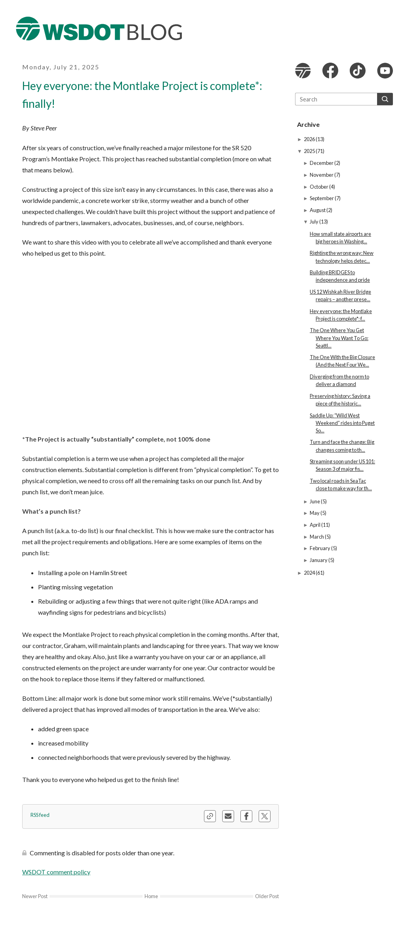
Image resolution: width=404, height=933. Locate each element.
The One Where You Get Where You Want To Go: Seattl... (339, 337)
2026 (310, 139)
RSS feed (40, 815)
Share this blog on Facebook (246, 816)
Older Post (267, 896)
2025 (310, 151)
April (315, 525)
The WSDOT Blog (99, 28)
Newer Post (35, 896)
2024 (310, 573)
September (322, 198)
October (319, 187)
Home (151, 896)
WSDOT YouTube (385, 70)
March (317, 536)
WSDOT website (303, 70)
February (320, 548)
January (319, 560)
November (322, 175)
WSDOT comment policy (56, 872)
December (322, 163)
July (314, 221)
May (315, 513)
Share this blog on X (264, 816)
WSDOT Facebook (330, 70)
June (315, 501)
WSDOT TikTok (358, 70)
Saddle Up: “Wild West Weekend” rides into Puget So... (342, 423)
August (318, 210)
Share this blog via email (228, 816)
